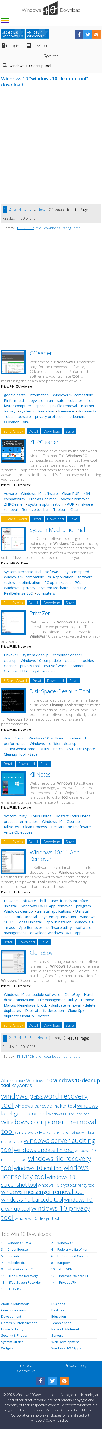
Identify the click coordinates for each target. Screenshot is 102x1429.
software (53, 571)
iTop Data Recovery (23, 1276)
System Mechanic (53, 587)
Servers (57, 1335)
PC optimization (57, 582)
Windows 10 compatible (73, 395)
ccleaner (75, 400)
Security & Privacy (14, 1335)
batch (58, 748)
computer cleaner (67, 654)
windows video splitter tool (43, 1132)
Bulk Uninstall (26, 916)
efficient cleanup (62, 743)
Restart (57, 826)
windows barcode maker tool (45, 1106)
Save (70, 431)
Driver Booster (18, 1249)
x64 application (60, 577)
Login (14, 45)
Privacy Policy (76, 1365)
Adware (10, 493)
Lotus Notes (41, 816)
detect (43, 1015)
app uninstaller (58, 922)
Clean (74, 509)
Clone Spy (76, 1010)
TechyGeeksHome (19, 748)
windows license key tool (45, 1172)
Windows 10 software (39, 493)
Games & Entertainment (19, 1323)
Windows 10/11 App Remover (55, 855)
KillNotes (40, 774)
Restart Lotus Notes (73, 816)
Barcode (14, 1256)
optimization (29, 582)
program (83, 905)
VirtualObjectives (18, 832)
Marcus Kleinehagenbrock (25, 1005)
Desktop (57, 1310)
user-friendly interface (69, 900)
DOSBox (15, 1289)
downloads (52, 228)
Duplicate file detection (44, 1010)
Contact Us (26, 1370)
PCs (78, 582)
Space (20, 738)
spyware (36, 400)
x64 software (55, 665)
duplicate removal (66, 1005)
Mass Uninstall (30, 922)
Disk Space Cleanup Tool (60, 691)
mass (10, 927)
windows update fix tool (44, 1150)
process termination (21, 821)
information (39, 395)
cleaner (71, 660)
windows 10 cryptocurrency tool (66, 1185)
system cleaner (45, 671)
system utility (15, 816)
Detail (33, 431)
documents (87, 411)
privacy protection (50, 416)
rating (67, 228)
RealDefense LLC (18, 593)
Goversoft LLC (16, 671)
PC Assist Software (20, 900)
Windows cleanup (18, 911)
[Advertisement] (51, 148)
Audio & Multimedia (15, 1304)
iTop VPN (65, 1269)
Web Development (65, 1342)
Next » (42, 209)
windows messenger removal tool (42, 1192)
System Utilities (12, 1342)
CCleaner (41, 353)
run (50, 400)
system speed (77, 571)
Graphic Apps (61, 1323)
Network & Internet (65, 1329)
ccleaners (77, 416)
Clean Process (35, 826)
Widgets (7, 1348)
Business (58, 1304)
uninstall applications (54, 911)
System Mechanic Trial (57, 530)
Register (40, 45)
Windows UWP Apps (66, 1348)
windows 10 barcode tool (32, 1199)
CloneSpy (41, 953)
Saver (34, 754)
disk (26, 421)
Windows (11, 587)
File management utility (57, 999)
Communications (13, 1310)
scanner (77, 665)
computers (46, 593)
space (41, 405)
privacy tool (30, 665)
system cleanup (35, 654)
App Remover (30, 927)
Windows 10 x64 (19, 1243)
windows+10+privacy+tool (69, 1114)
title (38, 228)
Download (52, 431)
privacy (29, 587)
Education (58, 1316)
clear (10, 416)
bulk (43, 900)
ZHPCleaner (44, 442)
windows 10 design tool (37, 1218)
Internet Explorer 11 (73, 1276)
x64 (70, 748)
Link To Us (26, 1365)
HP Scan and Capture (73, 1256)
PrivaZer (40, 613)
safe (60, 400)
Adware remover (75, 498)
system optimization (37, 411)
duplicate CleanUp (19, 1015)
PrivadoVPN (68, 1282)
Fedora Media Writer (72, 1249)
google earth (15, 395)
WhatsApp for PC (20, 1269)
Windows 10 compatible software (32, 994)
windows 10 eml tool (38, 1167)
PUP (70, 504)
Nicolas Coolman (42, 498)
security (79, 587)
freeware (66, 411)
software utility (59, 927)
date (77, 228)
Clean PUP (71, 493)
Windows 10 (52, 821)
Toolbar (59, 509)
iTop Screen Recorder (25, 1282)
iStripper (63, 1262)
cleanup (10, 660)
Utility (44, 748)
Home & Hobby (12, 1329)
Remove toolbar (35, 509)
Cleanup (73, 821)
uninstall (10, 905)
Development (11, 1316)
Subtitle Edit (16, 1262)
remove (87, 999)
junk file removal (63, 405)
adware (24, 416)
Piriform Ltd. (14, 400)
